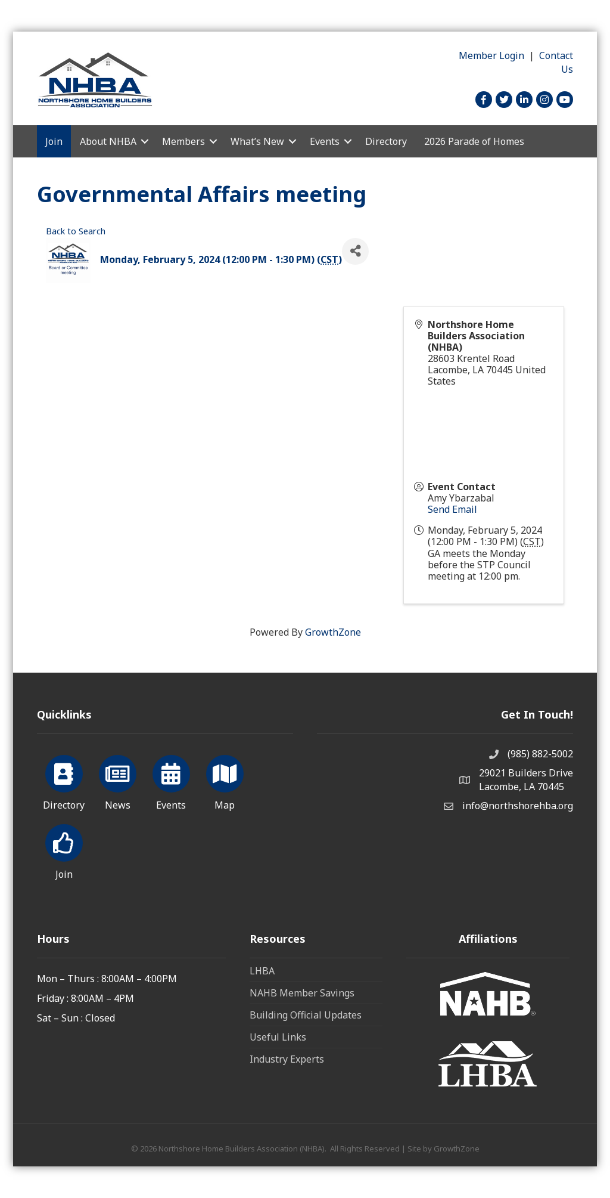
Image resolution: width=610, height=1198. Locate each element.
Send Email (452, 509)
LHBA (262, 970)
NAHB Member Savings (302, 992)
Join (54, 141)
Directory (386, 141)
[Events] (171, 780)
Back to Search (75, 231)
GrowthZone (333, 632)
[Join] (64, 849)
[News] (117, 780)
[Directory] (64, 780)
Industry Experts (287, 1059)
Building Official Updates (306, 1014)
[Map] (225, 780)
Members (183, 141)
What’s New (257, 141)
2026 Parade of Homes (474, 141)
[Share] (355, 251)
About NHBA (108, 141)
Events (325, 141)
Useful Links (278, 1037)
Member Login (491, 55)
